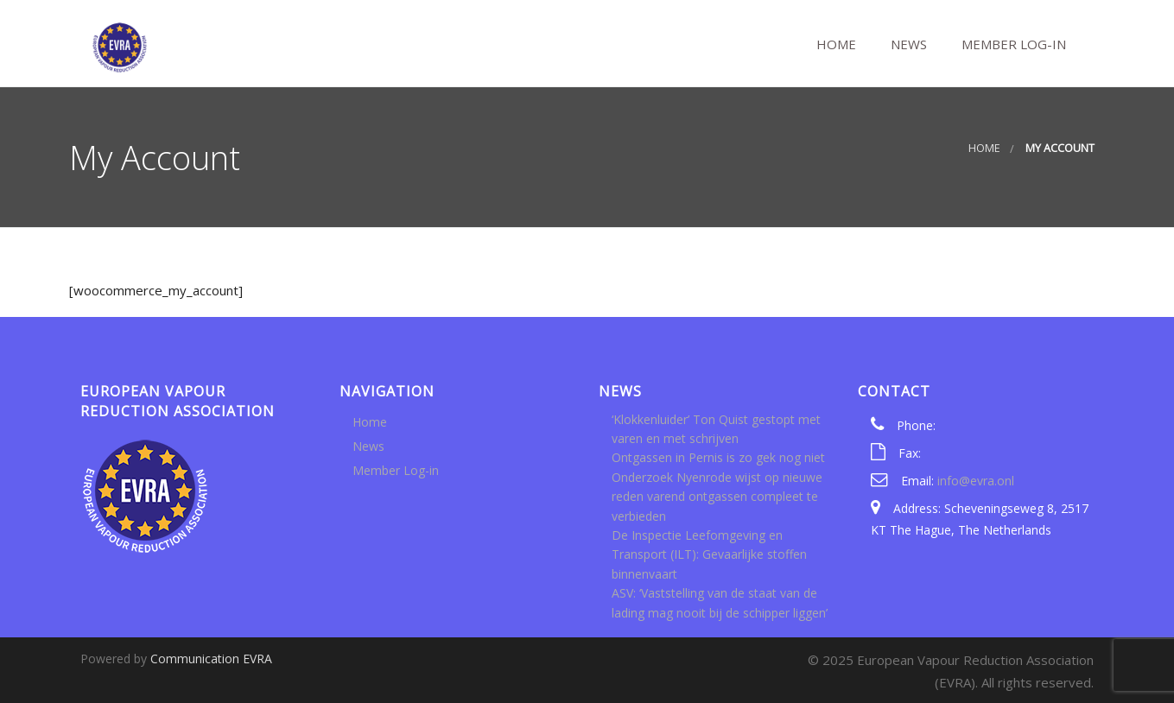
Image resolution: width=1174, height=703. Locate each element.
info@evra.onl (975, 480)
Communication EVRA (211, 658)
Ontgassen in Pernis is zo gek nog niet (718, 457)
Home (834, 44)
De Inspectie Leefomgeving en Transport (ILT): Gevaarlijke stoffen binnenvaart (709, 554)
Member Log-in (1012, 44)
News (907, 44)
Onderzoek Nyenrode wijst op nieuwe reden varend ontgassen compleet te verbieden (717, 496)
